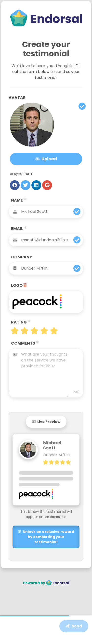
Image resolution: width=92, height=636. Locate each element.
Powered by (46, 583)
